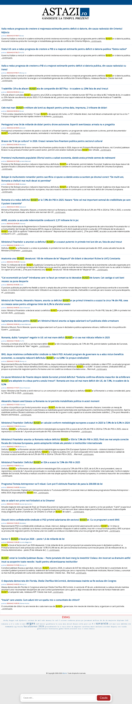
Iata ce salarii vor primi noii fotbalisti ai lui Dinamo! (27, 500)
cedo (17, 624)
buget (12, 620)
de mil (38, 620)
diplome (120, 620)
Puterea (22, 223)
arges (30, 623)
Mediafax (23, 144)
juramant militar (91, 620)
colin (81, 624)
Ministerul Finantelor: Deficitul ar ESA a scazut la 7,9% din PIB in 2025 (40, 462)
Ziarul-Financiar (25, 307)
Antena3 (22, 128)
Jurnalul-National (25, 161)
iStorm (64, 673)
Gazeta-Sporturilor (26, 504)
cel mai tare (114, 624)
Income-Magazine (25, 542)
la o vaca (62, 627)
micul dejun (72, 624)
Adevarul (22, 207)
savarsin (102, 623)
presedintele (51, 627)
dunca (92, 629)
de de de (104, 620)
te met (23, 624)
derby (6, 620)
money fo (50, 620)
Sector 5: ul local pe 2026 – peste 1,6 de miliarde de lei (32, 538)
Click (21, 285)
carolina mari (88, 627)
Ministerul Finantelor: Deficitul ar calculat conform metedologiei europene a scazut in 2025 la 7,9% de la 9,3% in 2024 (65, 422)
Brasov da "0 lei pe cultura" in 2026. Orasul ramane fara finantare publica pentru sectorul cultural (51, 141)
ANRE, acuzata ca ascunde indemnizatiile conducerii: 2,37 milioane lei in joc (40, 220)
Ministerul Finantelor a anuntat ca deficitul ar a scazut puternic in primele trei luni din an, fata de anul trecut (61, 241)
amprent (77, 627)
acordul (106, 627)
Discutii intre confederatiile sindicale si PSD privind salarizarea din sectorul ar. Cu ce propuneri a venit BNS (60, 519)
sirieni (64, 620)
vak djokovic (21, 620)
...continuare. (96, 41)
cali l (57, 620)
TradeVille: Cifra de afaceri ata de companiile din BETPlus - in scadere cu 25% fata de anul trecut (54, 88)
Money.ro (23, 73)
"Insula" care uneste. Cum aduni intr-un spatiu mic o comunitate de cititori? (40, 599)
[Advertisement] (66, 648)
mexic (43, 624)
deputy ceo (116, 627)
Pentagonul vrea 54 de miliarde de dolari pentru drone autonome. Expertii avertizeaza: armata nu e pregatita (58, 124)
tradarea (71, 620)
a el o (11, 624)
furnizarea (53, 629)
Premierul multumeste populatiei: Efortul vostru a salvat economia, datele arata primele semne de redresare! (58, 157)
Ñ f (93, 624)
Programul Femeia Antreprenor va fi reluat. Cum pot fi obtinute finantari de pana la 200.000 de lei (51, 483)
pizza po (80, 620)
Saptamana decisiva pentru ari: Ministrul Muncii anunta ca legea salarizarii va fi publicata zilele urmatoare (60, 320)
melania (99, 627)
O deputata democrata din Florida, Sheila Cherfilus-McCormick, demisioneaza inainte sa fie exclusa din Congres (58, 580)
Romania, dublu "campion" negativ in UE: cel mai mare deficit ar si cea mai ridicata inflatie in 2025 (55, 337)
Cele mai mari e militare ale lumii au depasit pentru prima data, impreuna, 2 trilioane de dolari (54, 107)
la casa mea (61, 624)
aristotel (74, 629)
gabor (61, 629)
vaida (124, 627)
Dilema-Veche (24, 603)
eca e (80, 629)
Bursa (21, 36)
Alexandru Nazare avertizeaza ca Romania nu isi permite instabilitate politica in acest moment (50, 401)
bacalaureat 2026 (34, 626)
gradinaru (50, 624)
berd (67, 629)
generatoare (42, 629)
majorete (113, 620)
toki (43, 620)
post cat (87, 624)
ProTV (22, 52)
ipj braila (18, 627)
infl (38, 624)
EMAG (66, 617)
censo (86, 629)
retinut (31, 620)
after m (70, 627)
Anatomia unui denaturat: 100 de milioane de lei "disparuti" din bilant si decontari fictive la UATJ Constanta (60, 258)
